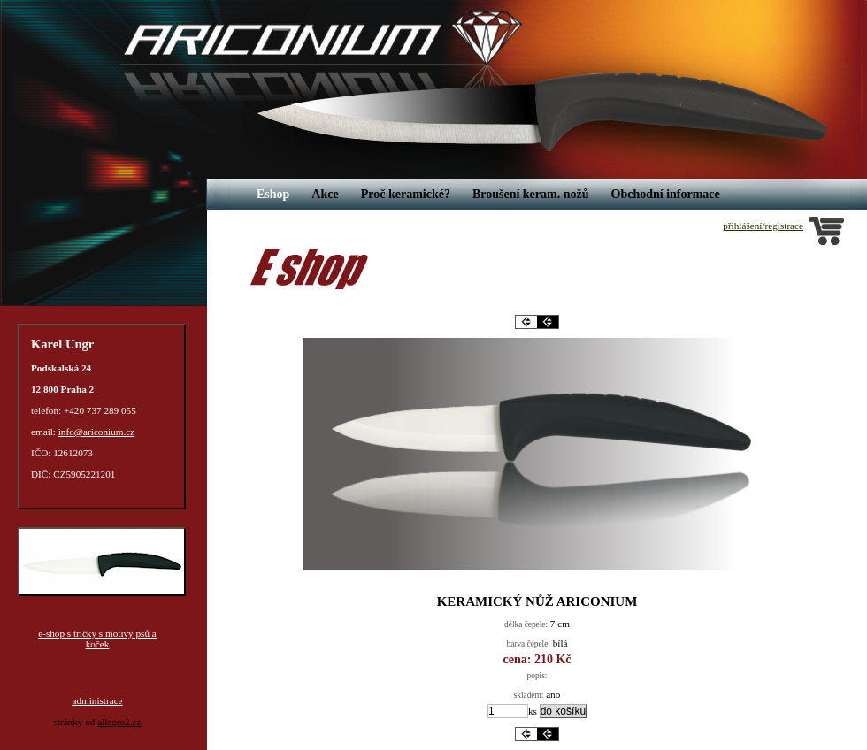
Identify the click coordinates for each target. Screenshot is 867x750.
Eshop (273, 194)
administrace (97, 700)
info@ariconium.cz (96, 431)
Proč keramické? (405, 194)
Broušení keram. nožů (530, 194)
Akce (324, 194)
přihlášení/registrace (763, 225)
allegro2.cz (119, 721)
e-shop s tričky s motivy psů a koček (97, 638)
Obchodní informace (665, 194)
